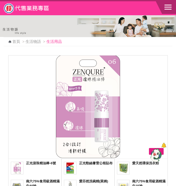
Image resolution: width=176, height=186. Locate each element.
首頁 (16, 42)
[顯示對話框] (164, 145)
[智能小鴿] (155, 155)
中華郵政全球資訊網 (32, 8)
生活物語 (33, 42)
